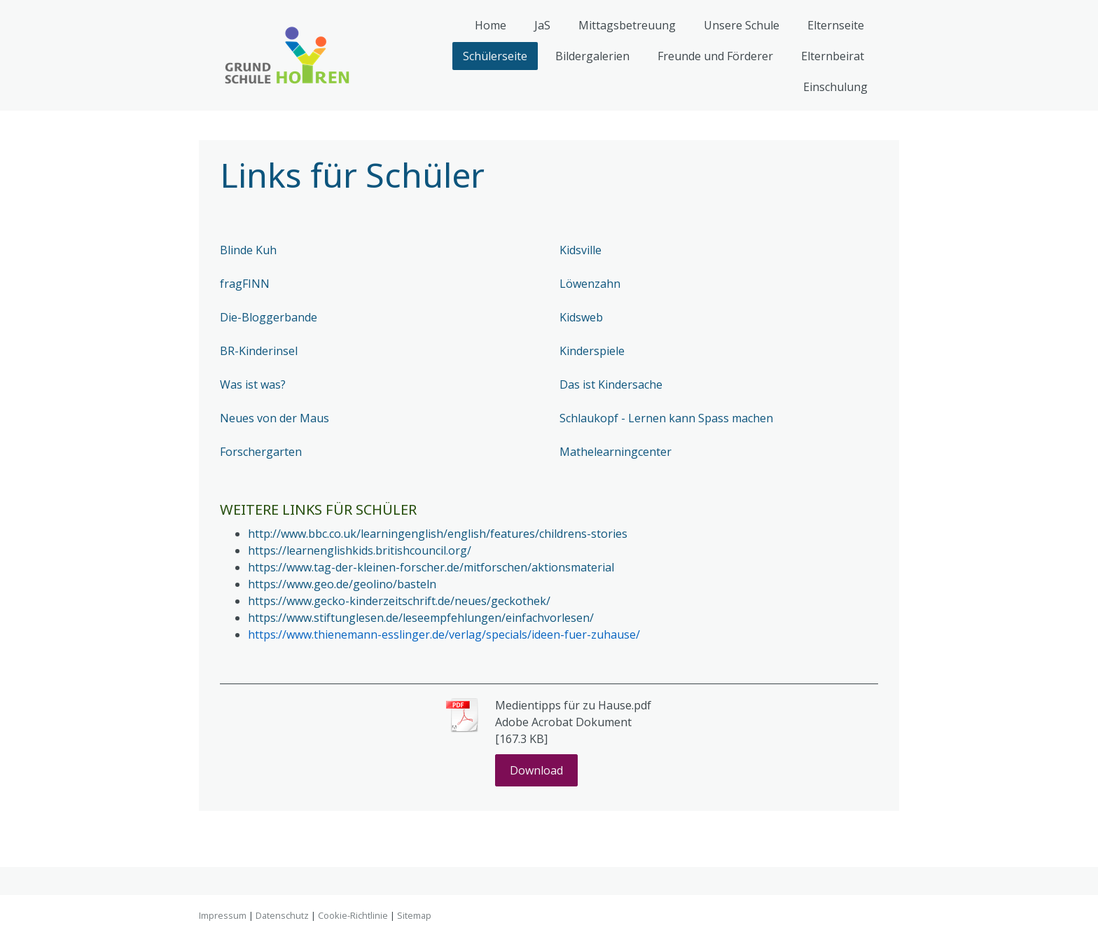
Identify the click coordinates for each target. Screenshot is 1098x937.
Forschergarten (261, 451)
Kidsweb (581, 317)
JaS (542, 25)
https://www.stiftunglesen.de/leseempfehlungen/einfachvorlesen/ (421, 617)
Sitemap (414, 915)
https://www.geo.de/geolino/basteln (342, 584)
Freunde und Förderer (715, 56)
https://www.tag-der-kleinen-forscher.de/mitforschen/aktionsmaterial (431, 567)
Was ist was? (253, 384)
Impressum (222, 915)
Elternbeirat (832, 56)
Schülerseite (495, 56)
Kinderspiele (592, 351)
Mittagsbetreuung (627, 25)
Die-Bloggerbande (268, 317)
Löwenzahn (590, 283)
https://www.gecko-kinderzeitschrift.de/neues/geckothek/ (399, 601)
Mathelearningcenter (616, 451)
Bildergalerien (592, 56)
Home (490, 25)
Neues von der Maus (274, 418)
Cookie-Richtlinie (353, 915)
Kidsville (581, 250)
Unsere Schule (741, 25)
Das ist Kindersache (611, 384)
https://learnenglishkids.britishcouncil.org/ (359, 550)
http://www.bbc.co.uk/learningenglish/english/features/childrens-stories (437, 533)
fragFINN (245, 283)
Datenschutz (282, 915)
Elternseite (835, 25)
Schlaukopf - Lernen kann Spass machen (666, 418)
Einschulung (835, 87)
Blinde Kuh (248, 250)
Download (536, 770)
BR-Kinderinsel (259, 351)
